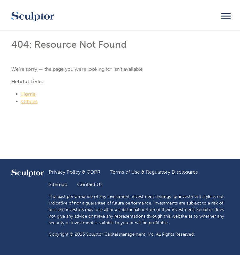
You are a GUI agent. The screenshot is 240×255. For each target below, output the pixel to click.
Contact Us (89, 184)
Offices (29, 101)
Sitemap (58, 184)
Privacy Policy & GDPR (74, 172)
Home (28, 94)
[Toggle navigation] (226, 15)
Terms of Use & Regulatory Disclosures (154, 172)
